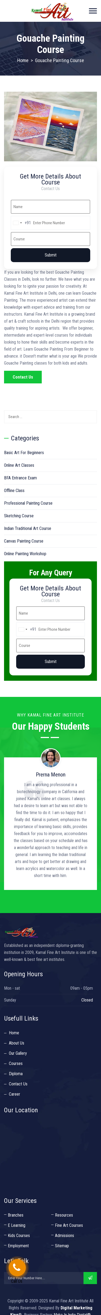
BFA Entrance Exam (20, 477)
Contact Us (23, 377)
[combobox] (21, 223)
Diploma (16, 1073)
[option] (50, 817)
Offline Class (14, 490)
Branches (15, 1215)
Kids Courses (19, 1235)
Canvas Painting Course (23, 541)
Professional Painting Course (28, 503)
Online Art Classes (19, 465)
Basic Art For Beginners (24, 452)
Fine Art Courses (69, 1225)
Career (14, 1094)
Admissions (64, 1235)
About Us (16, 1043)
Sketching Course (19, 515)
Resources (64, 1215)
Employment (18, 1245)
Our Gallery (18, 1053)
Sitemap (62, 1245)
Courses (16, 1063)
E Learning (16, 1225)
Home (23, 60)
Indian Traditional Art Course (27, 528)
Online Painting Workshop (25, 553)
